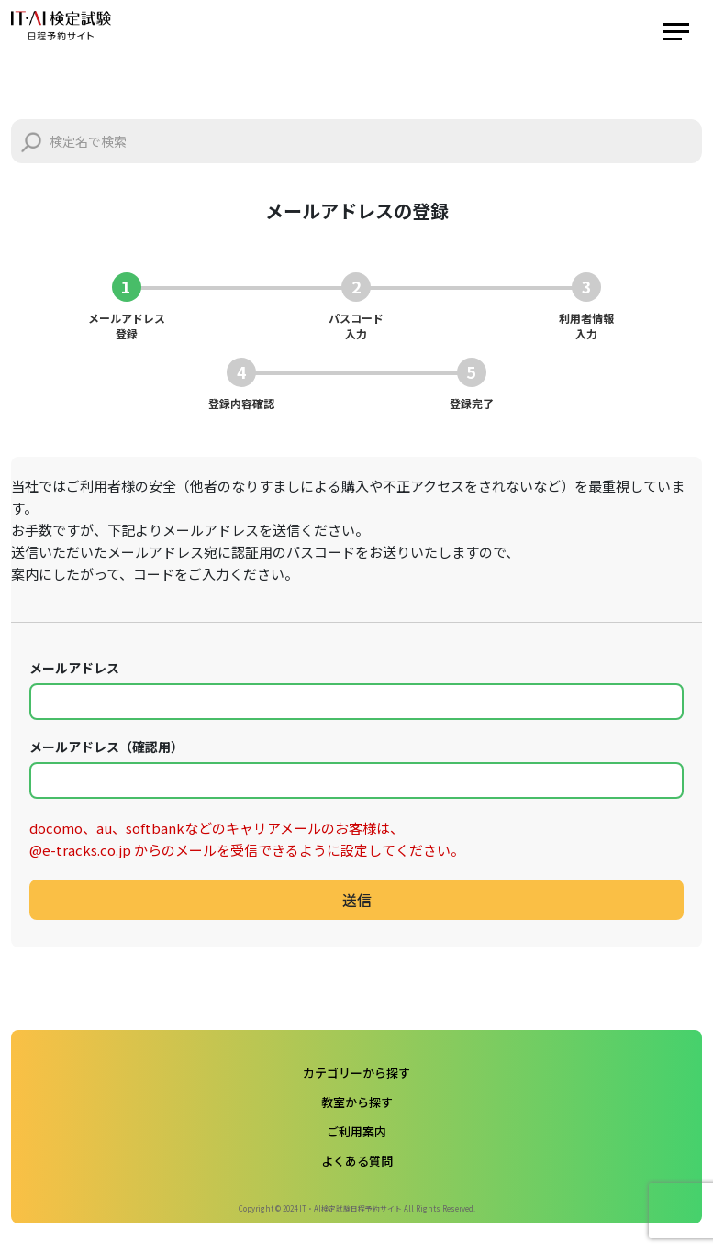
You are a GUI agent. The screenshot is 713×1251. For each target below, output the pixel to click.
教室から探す (357, 1102)
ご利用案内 (356, 1131)
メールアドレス (74, 667)
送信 (357, 900)
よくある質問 (357, 1160)
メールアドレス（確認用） (106, 746)
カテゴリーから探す (356, 1072)
